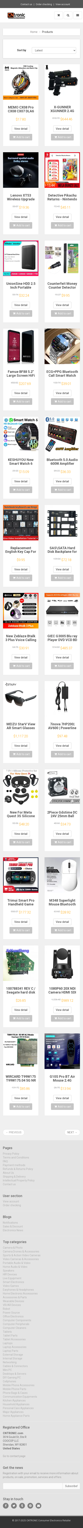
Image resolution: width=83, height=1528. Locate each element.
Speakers (8, 1273)
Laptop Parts (10, 1353)
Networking (10, 1364)
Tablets (7, 1334)
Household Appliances (16, 1406)
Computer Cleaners (14, 1330)
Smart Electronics (13, 1284)
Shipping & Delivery (14, 1179)
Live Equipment (12, 1280)
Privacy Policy (11, 1156)
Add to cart (21, 137)
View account (63, 4)
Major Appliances (13, 1414)
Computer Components (17, 1322)
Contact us (26, 4)
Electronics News (13, 1232)
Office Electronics (13, 1318)
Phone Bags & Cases (15, 1395)
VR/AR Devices (12, 1307)
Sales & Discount (13, 1228)
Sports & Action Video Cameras (22, 1257)
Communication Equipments (20, 1399)
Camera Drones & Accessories (21, 1253)
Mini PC (7, 1372)
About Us (8, 1175)
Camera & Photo (13, 1250)
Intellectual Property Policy (19, 1182)
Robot (6, 1311)
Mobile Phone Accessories (18, 1387)
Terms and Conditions (16, 1159)
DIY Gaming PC (12, 1379)
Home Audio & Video (15, 1269)
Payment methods (14, 1167)
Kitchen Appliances (14, 1402)
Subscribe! (71, 1488)
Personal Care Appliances (18, 1410)
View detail (20, 128)
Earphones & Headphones (18, 1292)
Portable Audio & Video (16, 1265)
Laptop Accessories (14, 1349)
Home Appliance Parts (16, 1418)
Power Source (11, 1315)
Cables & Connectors (15, 1368)
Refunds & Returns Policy (18, 1171)
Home (34, 31)
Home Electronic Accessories (20, 1295)
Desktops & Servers (14, 1376)
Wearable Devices (13, 1303)
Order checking (44, 4)
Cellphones (9, 1383)
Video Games (11, 1288)
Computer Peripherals (16, 1326)
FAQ (5, 1163)
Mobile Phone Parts (14, 1391)
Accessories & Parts (15, 1299)
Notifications (10, 1225)
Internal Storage (12, 1360)
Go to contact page (14, 1458)
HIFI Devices (10, 1276)
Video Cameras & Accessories (21, 1261)
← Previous (14, 1132)
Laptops (8, 1345)
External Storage (13, 1357)
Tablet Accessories (14, 1341)
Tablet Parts (10, 1337)
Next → (72, 1132)
